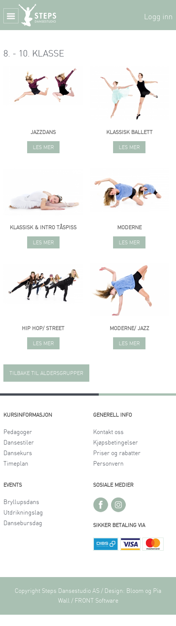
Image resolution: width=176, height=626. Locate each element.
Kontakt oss (108, 432)
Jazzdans (43, 132)
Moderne (129, 227)
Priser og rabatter (117, 453)
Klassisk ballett (129, 132)
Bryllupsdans (21, 502)
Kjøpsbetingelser (115, 443)
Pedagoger (17, 432)
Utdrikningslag (23, 513)
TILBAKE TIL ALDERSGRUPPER (46, 373)
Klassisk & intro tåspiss (43, 227)
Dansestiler (18, 443)
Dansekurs (17, 453)
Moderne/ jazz (129, 328)
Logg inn (158, 17)
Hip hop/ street (43, 328)
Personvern (108, 464)
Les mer (43, 147)
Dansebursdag (22, 523)
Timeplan (15, 464)
